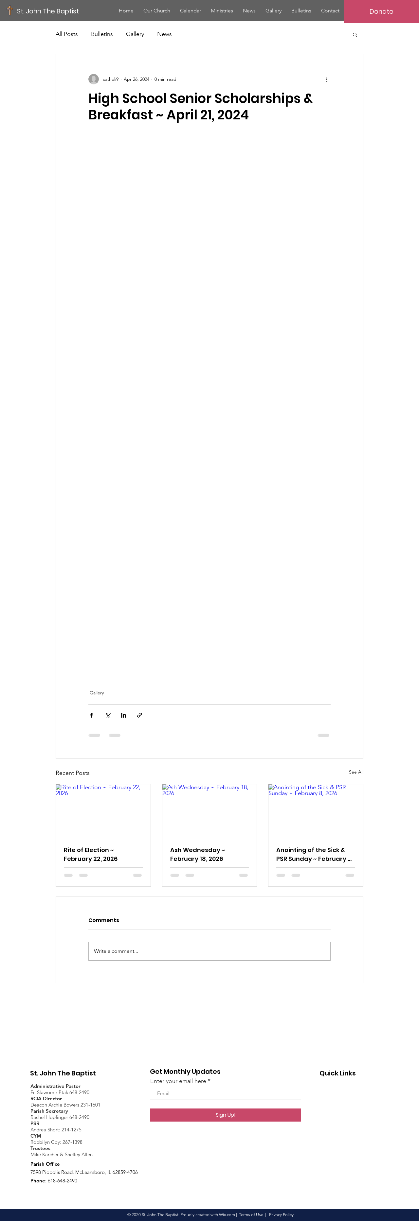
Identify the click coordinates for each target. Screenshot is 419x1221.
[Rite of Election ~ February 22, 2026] (103, 810)
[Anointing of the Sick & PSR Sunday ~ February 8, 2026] (315, 810)
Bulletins (102, 34)
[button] (355, 34)
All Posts (67, 34)
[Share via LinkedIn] (123, 715)
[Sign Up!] (225, 1115)
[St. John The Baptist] (48, 11)
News (164, 34)
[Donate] (381, 11)
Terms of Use (251, 1214)
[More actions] (327, 79)
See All (356, 772)
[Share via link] (140, 715)
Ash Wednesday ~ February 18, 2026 (197, 854)
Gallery (135, 34)
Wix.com (227, 1214)
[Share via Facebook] (91, 715)
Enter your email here (178, 1081)
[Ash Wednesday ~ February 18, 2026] (209, 810)
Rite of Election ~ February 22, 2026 (91, 854)
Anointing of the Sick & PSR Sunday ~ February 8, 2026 (314, 854)
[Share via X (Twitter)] (107, 715)
